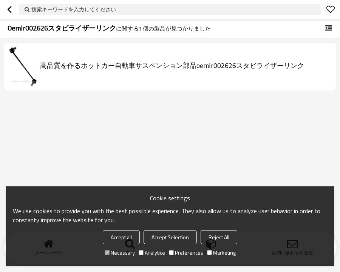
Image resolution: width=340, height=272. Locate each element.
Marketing (221, 253)
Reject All (219, 237)
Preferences (186, 253)
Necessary (120, 253)
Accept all (121, 237)
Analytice (152, 253)
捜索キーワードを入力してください (73, 9)
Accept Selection (170, 237)
